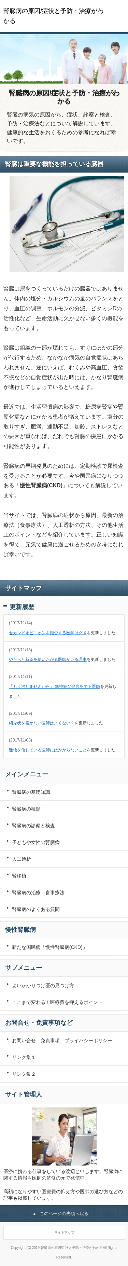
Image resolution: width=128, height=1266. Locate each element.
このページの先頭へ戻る (64, 1213)
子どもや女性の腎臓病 (36, 842)
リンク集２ (24, 1074)
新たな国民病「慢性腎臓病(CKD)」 (49, 947)
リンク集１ (24, 1057)
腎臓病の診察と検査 (33, 825)
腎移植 (19, 876)
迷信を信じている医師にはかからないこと (48, 750)
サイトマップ (64, 1232)
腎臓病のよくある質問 (36, 909)
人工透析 (21, 859)
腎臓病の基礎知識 (31, 792)
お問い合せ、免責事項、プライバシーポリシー (62, 1040)
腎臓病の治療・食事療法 (38, 892)
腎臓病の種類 (26, 809)
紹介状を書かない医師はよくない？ (41, 723)
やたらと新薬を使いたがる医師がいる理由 (48, 659)
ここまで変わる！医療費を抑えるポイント (57, 1002)
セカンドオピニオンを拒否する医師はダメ (48, 632)
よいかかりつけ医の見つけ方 (43, 985)
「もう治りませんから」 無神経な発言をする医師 (54, 686)
